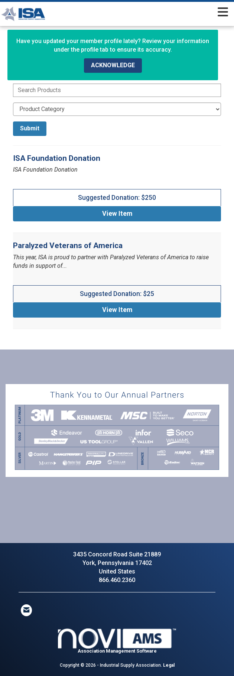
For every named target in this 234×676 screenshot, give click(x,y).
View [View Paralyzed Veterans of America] (117, 309)
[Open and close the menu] (148, 13)
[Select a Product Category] (117, 109)
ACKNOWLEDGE (113, 65)
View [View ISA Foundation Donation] (117, 213)
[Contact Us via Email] (26, 610)
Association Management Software (117, 641)
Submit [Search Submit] (29, 128)
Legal (169, 665)
